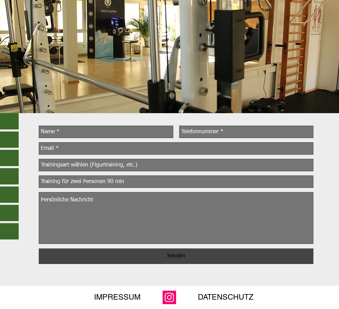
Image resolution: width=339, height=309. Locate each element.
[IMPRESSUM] (117, 297)
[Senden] (176, 256)
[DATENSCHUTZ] (225, 297)
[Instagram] (169, 297)
